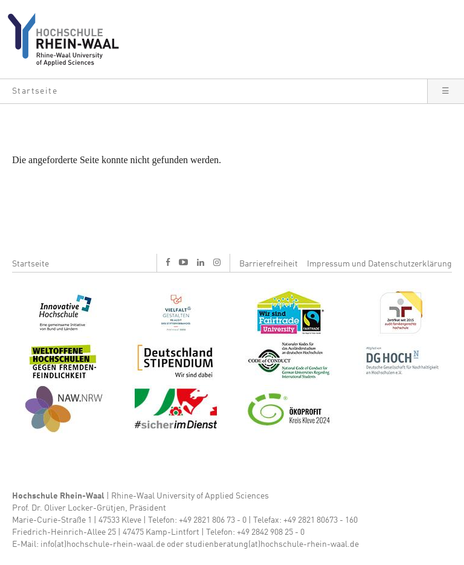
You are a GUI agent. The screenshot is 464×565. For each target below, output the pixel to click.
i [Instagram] (217, 262)
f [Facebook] (168, 262)
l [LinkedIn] (200, 262)
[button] (213, 91)
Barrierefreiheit (268, 264)
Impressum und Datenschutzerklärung (379, 264)
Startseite (30, 264)
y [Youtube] (183, 261)
